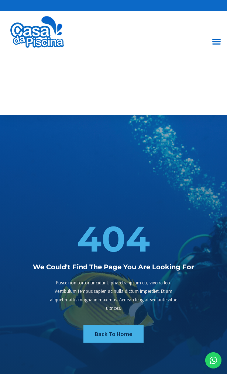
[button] (217, 41)
